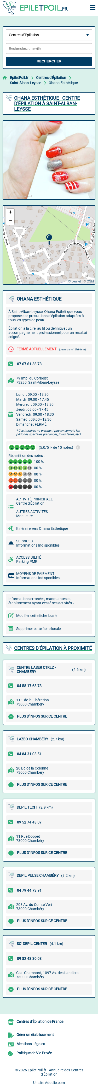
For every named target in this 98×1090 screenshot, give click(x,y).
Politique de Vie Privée (34, 1053)
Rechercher (49, 61)
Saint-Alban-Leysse (25, 83)
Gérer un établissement (35, 1035)
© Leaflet (74, 281)
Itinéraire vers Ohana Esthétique (42, 528)
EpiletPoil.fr (19, 78)
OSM (90, 281)
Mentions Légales (30, 1044)
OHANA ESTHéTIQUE (39, 299)
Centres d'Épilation (51, 78)
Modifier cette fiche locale (36, 615)
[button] (49, 239)
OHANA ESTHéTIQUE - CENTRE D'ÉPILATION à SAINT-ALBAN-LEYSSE (47, 103)
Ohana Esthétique (63, 83)
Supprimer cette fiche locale (38, 629)
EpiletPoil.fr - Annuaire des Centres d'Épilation (55, 1072)
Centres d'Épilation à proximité (53, 648)
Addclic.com (55, 1083)
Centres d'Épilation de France (39, 1021)
